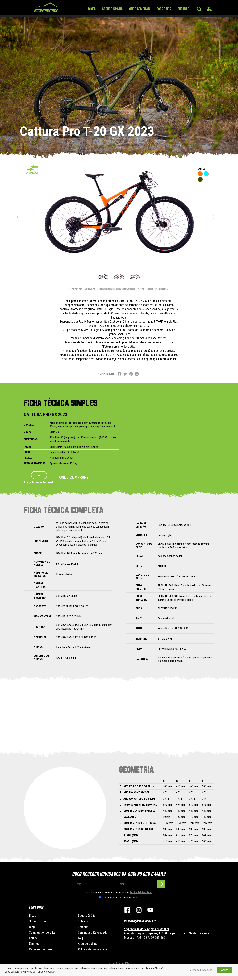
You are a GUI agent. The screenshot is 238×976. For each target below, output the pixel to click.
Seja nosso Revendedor (93, 932)
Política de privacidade (200, 970)
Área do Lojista (87, 944)
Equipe (33, 938)
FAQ (80, 938)
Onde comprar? (73, 477)
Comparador (32, 173)
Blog (32, 927)
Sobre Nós (164, 9)
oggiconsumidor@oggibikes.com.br (146, 929)
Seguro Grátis (112, 9)
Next (212, 217)
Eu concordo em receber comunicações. (121, 897)
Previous (18, 217)
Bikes (92, 9)
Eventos (34, 944)
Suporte (183, 9)
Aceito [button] (224, 970)
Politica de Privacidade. (141, 892)
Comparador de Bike (42, 932)
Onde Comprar (139, 9)
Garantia (83, 927)
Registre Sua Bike (40, 949)
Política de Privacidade (92, 949)
